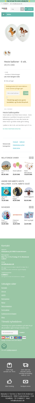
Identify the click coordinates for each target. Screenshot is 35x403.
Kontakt (4, 288)
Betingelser (5, 299)
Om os (3, 291)
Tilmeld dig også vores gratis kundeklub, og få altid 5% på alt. (17, 101)
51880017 (5, 4)
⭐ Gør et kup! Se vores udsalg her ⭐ (17, 1)
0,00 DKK (30, 9)
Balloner (22, 142)
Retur (3, 303)
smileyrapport (12, 350)
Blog (3, 317)
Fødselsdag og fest (18, 145)
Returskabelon (6, 306)
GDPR (3, 295)
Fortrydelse (5, 310)
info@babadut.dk (17, 4)
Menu (6, 14)
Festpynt (15, 142)
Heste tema (16, 148)
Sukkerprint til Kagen (8, 314)
